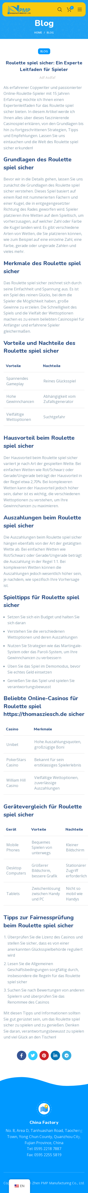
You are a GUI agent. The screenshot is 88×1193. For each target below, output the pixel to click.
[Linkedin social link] (55, 1055)
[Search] (60, 9)
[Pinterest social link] (44, 1055)
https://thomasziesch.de (35, 714)
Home (38, 32)
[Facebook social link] (21, 1055)
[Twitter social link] (33, 1055)
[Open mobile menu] (79, 9)
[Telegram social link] (66, 1055)
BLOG (50, 32)
